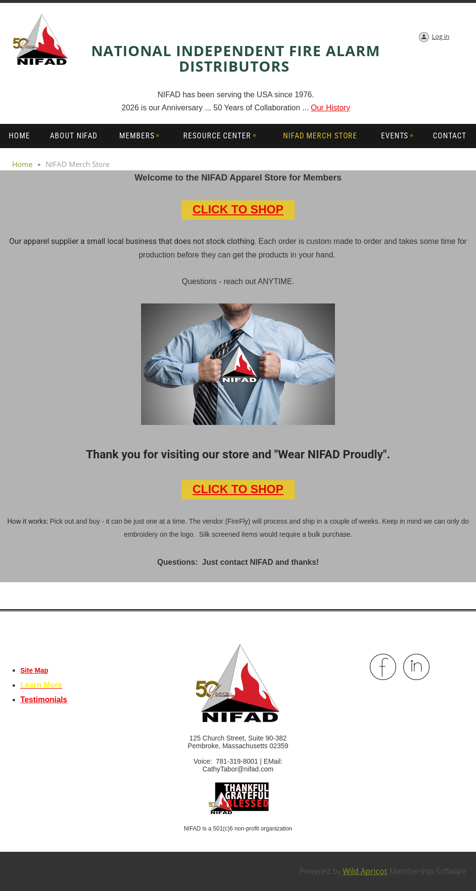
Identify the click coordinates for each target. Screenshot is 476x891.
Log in (440, 36)
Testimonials (43, 699)
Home (22, 164)
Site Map (34, 670)
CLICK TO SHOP (238, 209)
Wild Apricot (365, 871)
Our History (330, 108)
